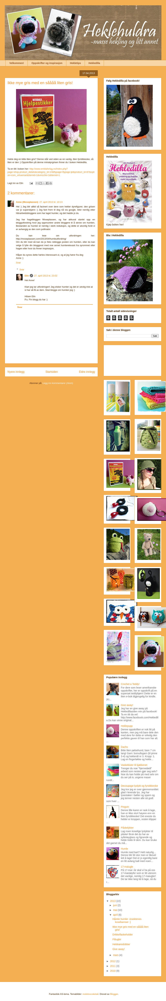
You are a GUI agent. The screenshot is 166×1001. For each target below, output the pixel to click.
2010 (113, 970)
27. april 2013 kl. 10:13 (51, 202)
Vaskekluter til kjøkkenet (134, 765)
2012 (113, 961)
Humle (124, 848)
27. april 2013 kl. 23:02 (45, 275)
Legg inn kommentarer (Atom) (58, 383)
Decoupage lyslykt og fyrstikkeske (139, 785)
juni (115, 905)
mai (115, 910)
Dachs (124, 747)
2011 (113, 966)
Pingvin (125, 806)
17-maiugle (127, 866)
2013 (113, 901)
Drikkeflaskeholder (122, 934)
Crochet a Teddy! (130, 684)
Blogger (114, 994)
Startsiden (52, 371)
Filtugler (116, 939)
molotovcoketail (90, 994)
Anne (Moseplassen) (27, 202)
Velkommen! (16, 63)
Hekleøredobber (121, 944)
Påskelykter (127, 827)
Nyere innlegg (16, 371)
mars (116, 955)
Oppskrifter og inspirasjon (46, 63)
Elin (27, 275)
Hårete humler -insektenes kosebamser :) (126, 920)
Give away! (127, 705)
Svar (18, 262)
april (115, 914)
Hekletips (75, 63)
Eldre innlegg (87, 371)
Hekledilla (94, 63)
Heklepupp (127, 726)
